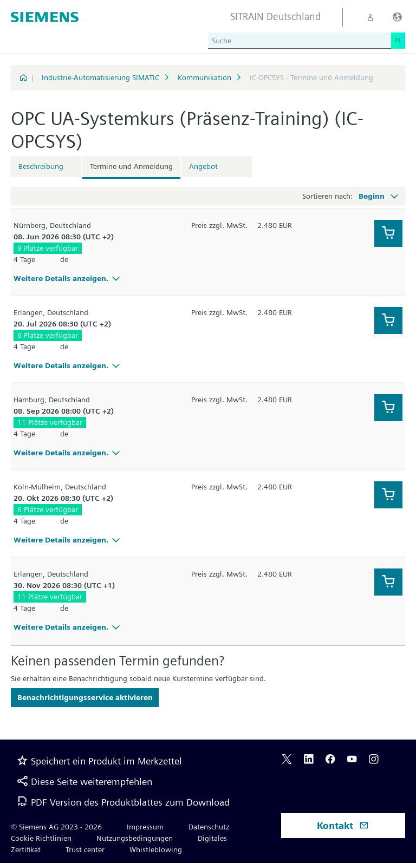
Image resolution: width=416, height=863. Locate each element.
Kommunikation (204, 77)
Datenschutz (208, 826)
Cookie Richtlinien (41, 838)
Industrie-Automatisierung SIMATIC (100, 77)
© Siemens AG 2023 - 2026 (56, 826)
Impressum (145, 826)
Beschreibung (40, 166)
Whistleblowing (155, 849)
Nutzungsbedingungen (134, 838)
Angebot (203, 166)
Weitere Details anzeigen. (68, 278)
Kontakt (343, 825)
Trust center (85, 849)
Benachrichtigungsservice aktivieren (85, 697)
